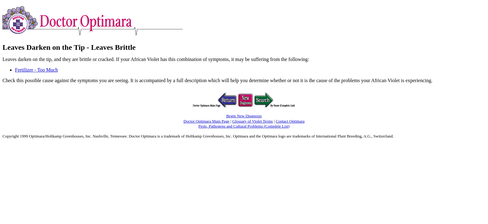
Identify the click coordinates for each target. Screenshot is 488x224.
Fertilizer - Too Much (36, 69)
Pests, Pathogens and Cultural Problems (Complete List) (244, 126)
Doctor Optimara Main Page (207, 121)
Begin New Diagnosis (244, 116)
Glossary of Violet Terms (252, 121)
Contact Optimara (290, 121)
